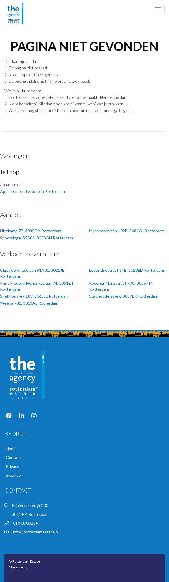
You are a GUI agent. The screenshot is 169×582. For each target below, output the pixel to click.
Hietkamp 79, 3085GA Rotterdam (30, 230)
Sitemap (13, 475)
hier (75, 110)
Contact (13, 457)
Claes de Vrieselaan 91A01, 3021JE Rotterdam (32, 273)
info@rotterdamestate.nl (36, 531)
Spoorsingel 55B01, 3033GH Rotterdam (36, 237)
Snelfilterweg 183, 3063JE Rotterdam (34, 295)
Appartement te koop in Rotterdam (32, 191)
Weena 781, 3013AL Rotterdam (29, 303)
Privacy (12, 466)
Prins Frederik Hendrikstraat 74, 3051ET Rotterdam (37, 286)
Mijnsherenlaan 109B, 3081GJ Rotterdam (127, 230)
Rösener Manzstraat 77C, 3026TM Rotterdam (121, 286)
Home (11, 448)
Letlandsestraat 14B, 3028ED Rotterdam (126, 270)
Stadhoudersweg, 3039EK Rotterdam (123, 295)
